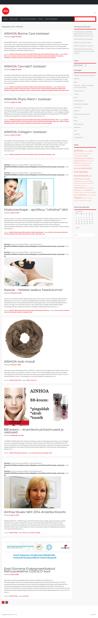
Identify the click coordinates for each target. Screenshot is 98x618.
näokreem (20, 312)
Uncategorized (78, 137)
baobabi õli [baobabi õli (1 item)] (85, 151)
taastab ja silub (57, 90)
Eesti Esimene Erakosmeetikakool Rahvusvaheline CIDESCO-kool (29, 570)
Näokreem (53, 54)
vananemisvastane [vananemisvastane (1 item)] (87, 200)
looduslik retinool (32, 121)
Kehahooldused (79, 101)
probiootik (53, 57)
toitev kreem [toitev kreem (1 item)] (84, 198)
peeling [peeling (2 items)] (76, 190)
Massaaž (76, 111)
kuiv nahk (32, 234)
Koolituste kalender (28, 19)
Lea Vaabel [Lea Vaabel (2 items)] (86, 179)
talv (44, 234)
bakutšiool (7, 121)
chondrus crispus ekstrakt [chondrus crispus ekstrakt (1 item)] (85, 153)
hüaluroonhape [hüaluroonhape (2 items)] (79, 158)
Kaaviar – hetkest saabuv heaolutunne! (33, 290)
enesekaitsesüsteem (31, 56)
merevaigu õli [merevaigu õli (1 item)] (90, 183)
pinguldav (26, 312)
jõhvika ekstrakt (21, 121)
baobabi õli (14, 121)
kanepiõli (53, 88)
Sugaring (77, 134)
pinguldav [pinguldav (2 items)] (88, 190)
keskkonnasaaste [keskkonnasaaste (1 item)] (78, 165)
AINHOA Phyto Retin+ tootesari (27, 99)
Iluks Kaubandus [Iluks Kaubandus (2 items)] (80, 161)
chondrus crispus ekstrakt (18, 56)
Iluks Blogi (14, 614)
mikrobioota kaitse (16, 57)
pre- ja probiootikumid (36, 57)
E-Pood (40, 19)
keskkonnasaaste (43, 56)
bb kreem (35, 453)
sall (35, 380)
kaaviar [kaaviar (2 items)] (76, 163)
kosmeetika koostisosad (22, 234)
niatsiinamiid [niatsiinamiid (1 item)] (83, 185)
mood (32, 380)
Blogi (6, 19)
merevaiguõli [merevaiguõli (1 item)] (77, 185)
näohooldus (38, 234)
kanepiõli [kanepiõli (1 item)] (89, 163)
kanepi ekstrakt (45, 88)
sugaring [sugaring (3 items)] (81, 195)
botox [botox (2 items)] (91, 151)
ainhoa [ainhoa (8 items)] (78, 150)
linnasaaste (60, 56)
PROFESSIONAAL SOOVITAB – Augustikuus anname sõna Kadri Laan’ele (84, 51)
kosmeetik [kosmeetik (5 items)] (86, 168)
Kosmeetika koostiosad (24, 232)
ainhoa (66, 54)
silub (31, 312)
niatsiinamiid (26, 57)
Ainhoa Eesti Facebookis (12, 24)
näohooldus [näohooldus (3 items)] (79, 188)
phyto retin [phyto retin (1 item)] (82, 190)
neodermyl (32, 532)
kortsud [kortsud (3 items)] (77, 168)
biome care (7, 56)
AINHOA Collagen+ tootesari (25, 132)
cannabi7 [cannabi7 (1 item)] (76, 153)
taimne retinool (20, 123)
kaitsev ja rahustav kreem (33, 88)
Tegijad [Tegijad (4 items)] (77, 198)
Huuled (76, 94)
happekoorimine (79, 91)
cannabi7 (15, 88)
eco (28, 532)
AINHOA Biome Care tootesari (26, 33)
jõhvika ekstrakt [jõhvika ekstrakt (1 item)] (89, 161)
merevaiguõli (21, 90)
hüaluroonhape (57, 232)
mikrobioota (7, 57)
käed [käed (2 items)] (80, 179)
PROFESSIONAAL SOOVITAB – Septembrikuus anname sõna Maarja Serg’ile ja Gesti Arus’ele (83, 34)
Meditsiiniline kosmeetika (82, 114)
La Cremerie (78, 107)
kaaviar (61, 310)
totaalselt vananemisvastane (33, 123)
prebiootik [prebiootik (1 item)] (76, 192)
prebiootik (46, 57)
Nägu (39, 54)
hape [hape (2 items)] (86, 156)
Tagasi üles (93, 614)
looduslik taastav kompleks (44, 121)
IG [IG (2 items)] (86, 158)
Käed (75, 97)
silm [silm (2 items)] (94, 192)
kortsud (6, 234)
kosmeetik (12, 234)
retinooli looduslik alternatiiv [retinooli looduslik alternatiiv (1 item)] (86, 192)
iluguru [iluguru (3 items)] (90, 158)
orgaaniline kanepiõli (46, 90)
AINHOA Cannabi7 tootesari (25, 66)
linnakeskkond (52, 56)
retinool (62, 121)
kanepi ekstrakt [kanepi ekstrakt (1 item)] (83, 163)
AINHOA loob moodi (19, 361)
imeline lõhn (22, 88)
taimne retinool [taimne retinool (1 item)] (89, 195)
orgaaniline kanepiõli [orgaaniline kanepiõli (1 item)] (89, 187)
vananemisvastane (46, 123)
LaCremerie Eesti (29, 24)
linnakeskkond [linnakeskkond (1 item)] (77, 181)
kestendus (65, 232)
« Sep (77, 227)
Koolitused (14, 19)
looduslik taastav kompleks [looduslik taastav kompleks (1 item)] (80, 183)
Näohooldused (45, 54)
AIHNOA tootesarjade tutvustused (19, 54)
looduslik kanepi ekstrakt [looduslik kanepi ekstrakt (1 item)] (87, 181)
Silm (57, 54)
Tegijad (38, 532)
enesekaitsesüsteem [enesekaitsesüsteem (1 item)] (79, 156)
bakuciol (66, 119)
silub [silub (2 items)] (75, 195)
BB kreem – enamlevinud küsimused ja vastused (33, 431)
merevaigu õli (13, 90)
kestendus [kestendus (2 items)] (86, 165)
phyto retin (56, 121)
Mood (19, 380)
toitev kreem (65, 90)
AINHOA (31, 54)
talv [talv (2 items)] (94, 195)
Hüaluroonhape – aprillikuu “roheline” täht (36, 209)
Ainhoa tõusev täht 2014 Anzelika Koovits (35, 512)
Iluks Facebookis (51, 19)
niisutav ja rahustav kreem (32, 90)
